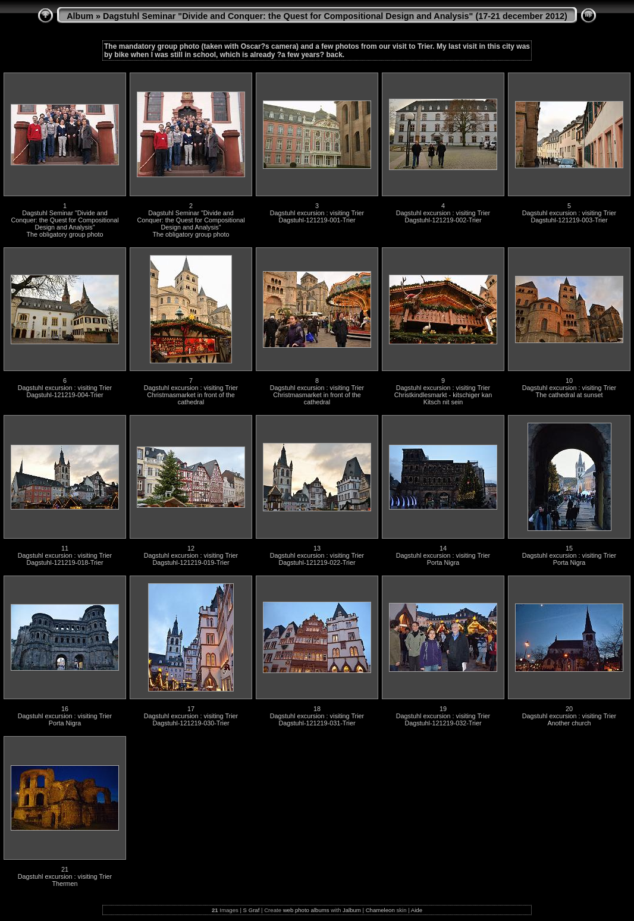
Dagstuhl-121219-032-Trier (442, 723)
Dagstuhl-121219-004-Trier (64, 394)
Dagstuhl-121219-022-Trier (316, 562)
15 (569, 548)
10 (569, 380)
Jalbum (352, 910)
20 (569, 708)
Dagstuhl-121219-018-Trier (64, 562)
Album (80, 16)
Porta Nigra (443, 562)
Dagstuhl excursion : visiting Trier (317, 212)
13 (317, 548)
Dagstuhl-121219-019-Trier (190, 562)
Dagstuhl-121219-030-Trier (190, 723)
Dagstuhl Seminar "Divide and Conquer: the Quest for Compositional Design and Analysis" (64, 220)
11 (64, 548)
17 (190, 708)
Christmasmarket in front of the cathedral (191, 398)
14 (443, 548)
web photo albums (306, 910)
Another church (569, 723)
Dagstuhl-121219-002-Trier (442, 220)
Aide (416, 910)
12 (190, 548)
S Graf (251, 910)
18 (317, 708)
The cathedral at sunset (569, 394)
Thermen (64, 883)
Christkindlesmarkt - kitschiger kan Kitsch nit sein (443, 398)
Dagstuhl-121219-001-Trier (316, 220)
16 (64, 708)
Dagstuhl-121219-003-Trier (569, 220)
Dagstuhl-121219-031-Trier (316, 723)
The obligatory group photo (64, 234)
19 (443, 708)
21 (64, 869)
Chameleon (380, 910)
